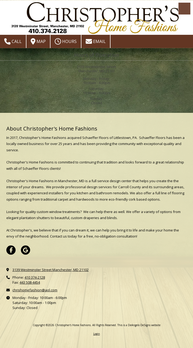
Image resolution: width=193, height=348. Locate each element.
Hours (66, 41)
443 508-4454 (30, 282)
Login (96, 334)
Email (96, 41)
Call (13, 41)
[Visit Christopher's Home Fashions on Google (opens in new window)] (25, 250)
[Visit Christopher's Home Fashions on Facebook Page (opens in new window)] (11, 250)
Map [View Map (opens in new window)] (38, 41)
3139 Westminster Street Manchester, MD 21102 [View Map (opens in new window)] (50, 269)
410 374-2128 (35, 277)
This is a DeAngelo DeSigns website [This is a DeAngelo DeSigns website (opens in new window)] (138, 325)
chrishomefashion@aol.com (34, 290)
